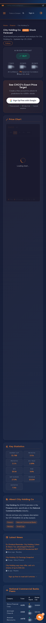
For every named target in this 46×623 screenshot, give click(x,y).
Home (5, 25)
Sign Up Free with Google (23, 100)
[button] (40, 617)
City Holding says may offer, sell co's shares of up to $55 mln (20, 566)
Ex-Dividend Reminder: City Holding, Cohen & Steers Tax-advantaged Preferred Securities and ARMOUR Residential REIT (22, 546)
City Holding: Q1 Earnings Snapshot (20, 557)
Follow (8, 43)
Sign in (31, 13)
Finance (12, 25)
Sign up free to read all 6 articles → (23, 576)
